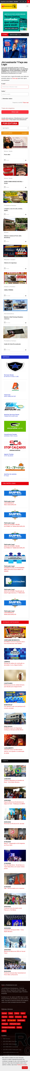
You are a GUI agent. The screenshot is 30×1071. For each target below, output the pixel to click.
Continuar (24, 1067)
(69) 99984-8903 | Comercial (10, 1046)
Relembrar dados (6, 98)
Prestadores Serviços (10, 205)
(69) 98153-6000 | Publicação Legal (12, 1049)
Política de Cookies (22, 1064)
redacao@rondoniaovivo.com (10, 1052)
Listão (3, 1020)
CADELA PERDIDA (8, 290)
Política (17, 1013)
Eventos (19, 1027)
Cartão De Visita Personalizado (12, 344)
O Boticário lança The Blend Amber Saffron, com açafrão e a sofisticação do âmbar (14, 751)
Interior (23, 1013)
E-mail (3, 83)
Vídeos (4, 1031)
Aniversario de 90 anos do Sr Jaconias (14, 823)
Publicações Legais (15, 1024)
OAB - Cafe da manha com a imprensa (14, 888)
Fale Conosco (6, 1038)
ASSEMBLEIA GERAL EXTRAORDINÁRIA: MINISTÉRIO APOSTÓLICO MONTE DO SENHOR (14, 569)
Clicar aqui (15, 78)
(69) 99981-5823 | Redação (10, 1044)
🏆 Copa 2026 (11, 1020)
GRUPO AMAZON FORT (10, 396)
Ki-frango (6, 475)
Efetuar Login (15, 111)
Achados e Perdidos (9, 286)
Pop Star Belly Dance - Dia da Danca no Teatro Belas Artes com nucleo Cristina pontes (14, 866)
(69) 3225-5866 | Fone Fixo (10, 1041)
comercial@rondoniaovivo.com (11, 1055)
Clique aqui (26, 102)
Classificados (21, 1020)
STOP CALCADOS (8, 455)
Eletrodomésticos (9, 313)
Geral (25, 1017)
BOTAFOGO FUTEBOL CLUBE (11, 376)
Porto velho (7, 154)
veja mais (24, 133)
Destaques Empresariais (8, 1027)
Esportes (4, 1017)
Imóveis (6, 232)
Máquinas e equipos (9, 259)
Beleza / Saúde (8, 151)
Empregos (5, 1024)
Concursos (18, 1017)
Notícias (4, 1013)
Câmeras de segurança (10, 262)
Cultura (11, 1017)
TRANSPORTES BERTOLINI (11, 416)
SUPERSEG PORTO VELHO (10, 436)
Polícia (10, 1013)
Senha (3, 91)
